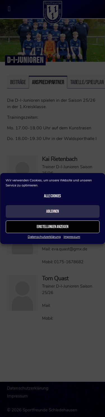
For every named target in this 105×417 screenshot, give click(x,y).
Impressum (72, 236)
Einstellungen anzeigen (52, 226)
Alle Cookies (52, 196)
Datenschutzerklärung (44, 236)
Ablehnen (52, 211)
